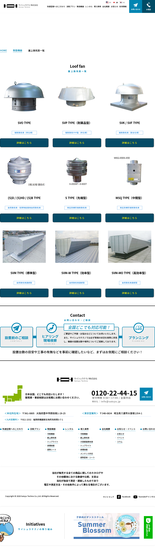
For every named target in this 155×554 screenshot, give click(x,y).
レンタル (88, 6)
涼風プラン (70, 6)
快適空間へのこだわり (56, 6)
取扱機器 (80, 6)
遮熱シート (51, 449)
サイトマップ (108, 497)
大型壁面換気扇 (86, 441)
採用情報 (123, 6)
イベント (120, 437)
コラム (119, 441)
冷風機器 (51, 434)
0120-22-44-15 (114, 392)
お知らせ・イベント (126, 428)
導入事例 (97, 6)
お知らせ (114, 6)
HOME (3, 50)
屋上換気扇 (51, 437)
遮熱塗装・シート (87, 457)
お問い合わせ (149, 428)
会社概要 (106, 6)
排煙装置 (51, 445)
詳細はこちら (24, 142)
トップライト (52, 441)
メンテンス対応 (86, 453)
